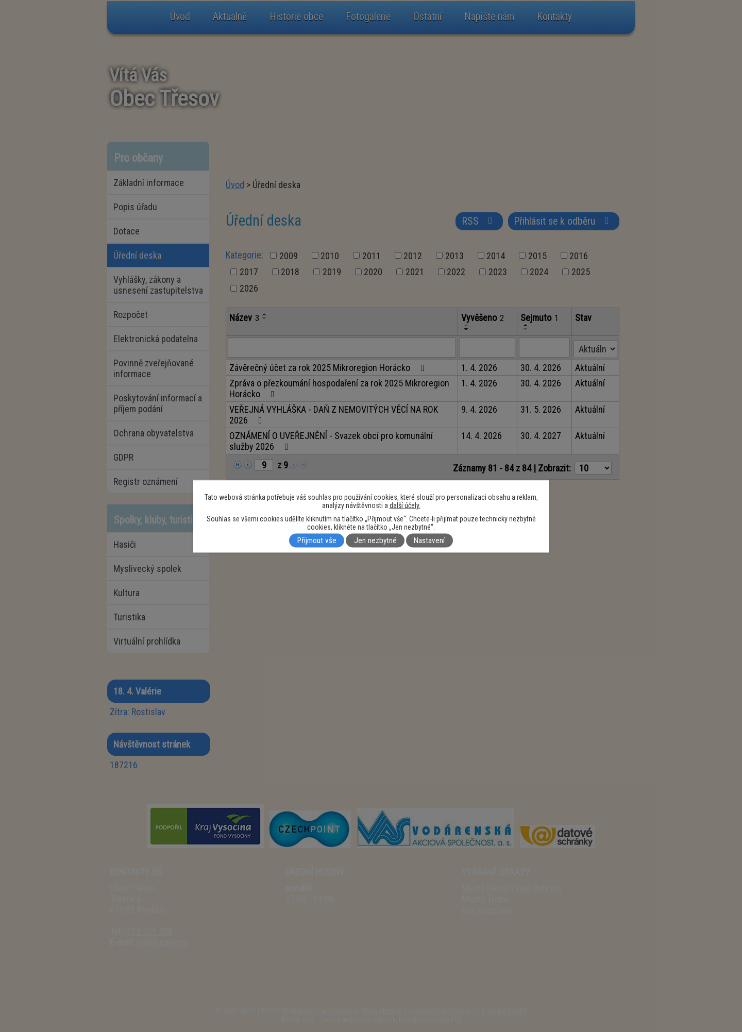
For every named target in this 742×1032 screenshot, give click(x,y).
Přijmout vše (316, 540)
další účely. (405, 505)
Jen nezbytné (375, 540)
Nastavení (429, 540)
